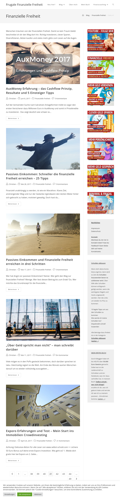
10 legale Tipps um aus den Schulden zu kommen (99, 312)
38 (31, 473)
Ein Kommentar (62, 355)
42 (57, 473)
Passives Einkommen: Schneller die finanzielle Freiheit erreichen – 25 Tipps (40, 176)
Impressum (95, 228)
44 (70, 473)
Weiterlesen (14, 119)
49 (70, 478)
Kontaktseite (96, 251)
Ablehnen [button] (37, 494)
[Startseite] (83, 15)
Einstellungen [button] (10, 494)
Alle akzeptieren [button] (25, 494)
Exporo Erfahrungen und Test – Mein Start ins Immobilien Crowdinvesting (40, 433)
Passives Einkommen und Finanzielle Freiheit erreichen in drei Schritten (39, 262)
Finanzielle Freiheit (42, 98)
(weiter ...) (101, 399)
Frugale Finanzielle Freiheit (24, 4)
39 (38, 473)
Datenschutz (96, 231)
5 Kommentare (61, 98)
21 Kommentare (63, 441)
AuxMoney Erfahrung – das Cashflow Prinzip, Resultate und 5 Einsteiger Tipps (39, 90)
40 (44, 473)
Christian (12, 98)
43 (63, 473)
